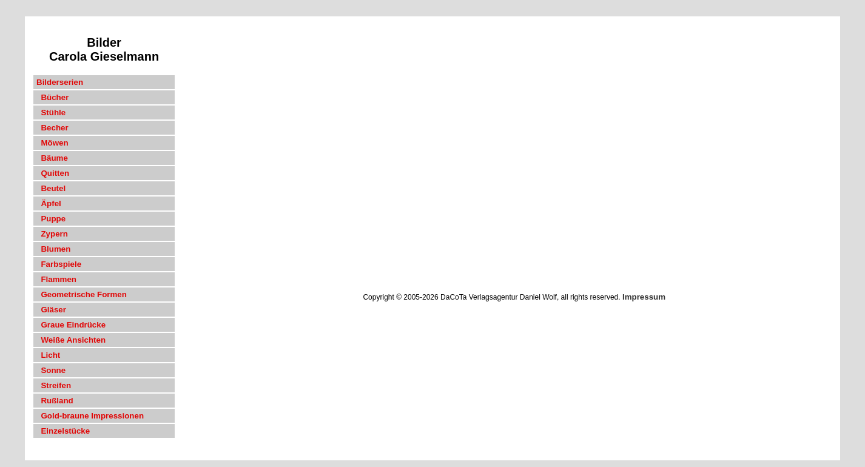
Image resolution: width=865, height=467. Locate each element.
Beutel (51, 188)
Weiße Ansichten (71, 339)
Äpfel (48, 203)
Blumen (53, 249)
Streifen (53, 385)
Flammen (56, 279)
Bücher (52, 97)
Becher (52, 127)
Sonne (51, 370)
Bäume (52, 158)
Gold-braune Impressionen (90, 415)
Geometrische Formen (81, 294)
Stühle (51, 112)
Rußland (54, 400)
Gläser (51, 309)
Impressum (643, 296)
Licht (48, 355)
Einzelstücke (63, 430)
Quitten (52, 173)
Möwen (52, 142)
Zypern (52, 233)
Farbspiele (58, 264)
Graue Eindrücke (71, 324)
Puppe (51, 218)
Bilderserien (59, 82)
